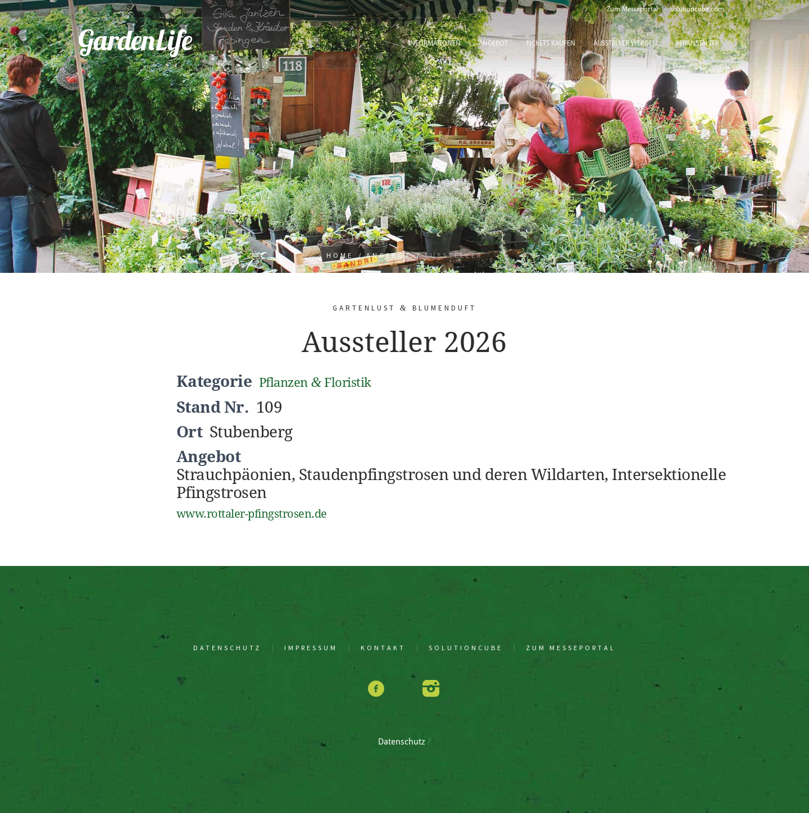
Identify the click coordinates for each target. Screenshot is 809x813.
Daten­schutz (227, 648)
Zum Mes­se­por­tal (571, 648)
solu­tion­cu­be (466, 648)
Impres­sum (311, 648)
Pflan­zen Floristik (315, 383)
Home (339, 255)
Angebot (388, 255)
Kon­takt (383, 648)
